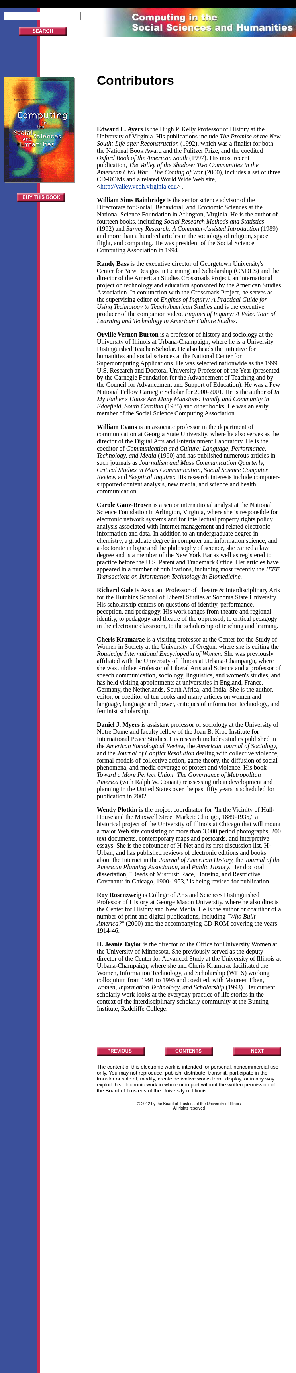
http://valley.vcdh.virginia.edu (138, 186)
